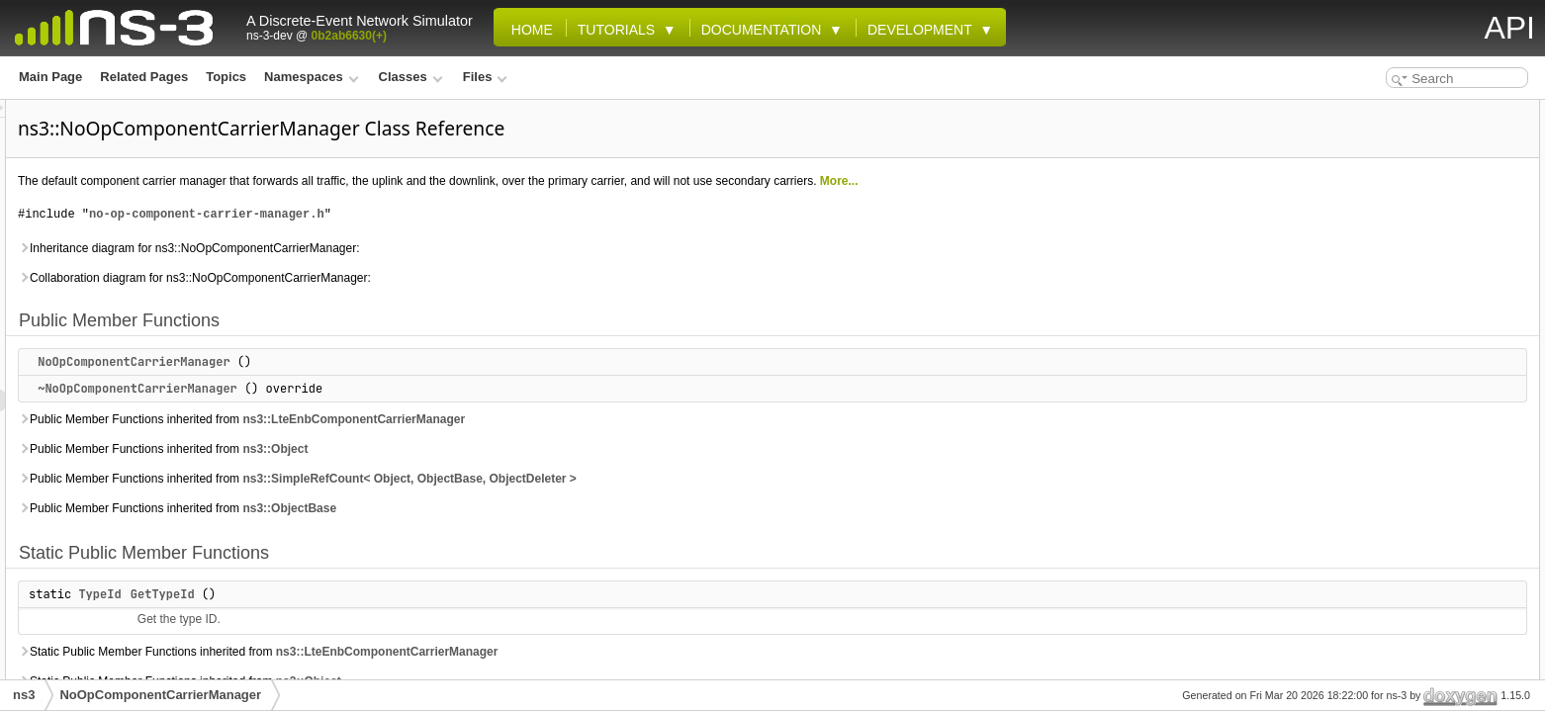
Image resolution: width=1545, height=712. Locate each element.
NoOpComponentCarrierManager (381, 362)
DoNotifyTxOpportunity (1406, 393)
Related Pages (144, 76)
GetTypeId (410, 594)
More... (1086, 181)
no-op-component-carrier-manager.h (454, 214)
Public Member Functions (1396, 111)
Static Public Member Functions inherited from (505, 652)
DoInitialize (1371, 328)
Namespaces (311, 76)
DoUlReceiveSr (1382, 589)
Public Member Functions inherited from (488, 419)
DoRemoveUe (1378, 459)
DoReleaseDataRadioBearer (1419, 437)
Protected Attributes (1381, 611)
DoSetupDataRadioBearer (1413, 524)
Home (528, 30)
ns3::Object (522, 449)
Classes (411, 76)
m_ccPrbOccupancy (1397, 633)
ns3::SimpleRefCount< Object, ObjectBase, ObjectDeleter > (656, 479)
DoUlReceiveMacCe (1395, 568)
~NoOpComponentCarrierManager (385, 389)
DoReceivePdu (1381, 415)
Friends (1345, 655)
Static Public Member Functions (1414, 176)
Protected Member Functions (1406, 219)
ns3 (24, 694)
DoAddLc (1366, 241)
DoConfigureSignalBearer (1413, 285)
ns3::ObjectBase (537, 508)
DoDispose (1371, 306)
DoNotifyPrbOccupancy (1407, 372)
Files (485, 76)
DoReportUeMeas (1389, 502)
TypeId (346, 594)
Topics (226, 76)
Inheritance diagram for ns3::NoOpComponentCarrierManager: (436, 248)
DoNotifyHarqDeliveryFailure (1420, 350)
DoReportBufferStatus (1403, 481)
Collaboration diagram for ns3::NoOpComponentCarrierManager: (441, 278)
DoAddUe (1367, 263)
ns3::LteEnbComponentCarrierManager (601, 419)
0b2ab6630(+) (349, 36)
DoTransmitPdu (1384, 546)
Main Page (50, 76)
